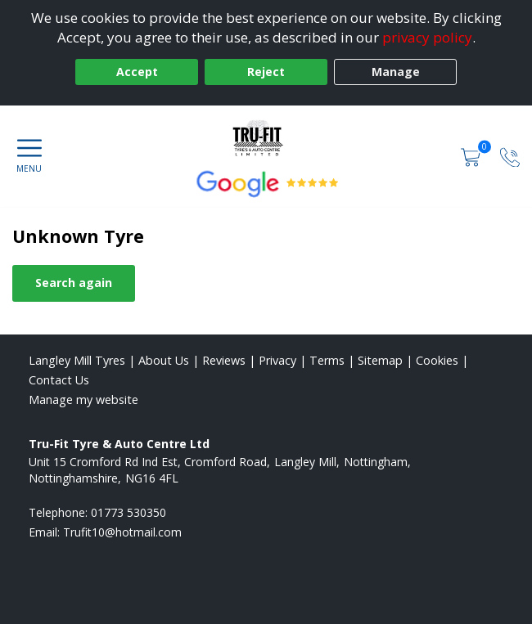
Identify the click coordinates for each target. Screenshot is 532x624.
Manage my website (83, 399)
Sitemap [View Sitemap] (380, 360)
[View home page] (266, 138)
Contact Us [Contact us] (59, 380)
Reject (266, 71)
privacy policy (427, 37)
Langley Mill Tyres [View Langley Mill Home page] (77, 360)
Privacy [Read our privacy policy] (277, 360)
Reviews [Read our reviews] (224, 360)
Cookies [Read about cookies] (437, 360)
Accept (137, 71)
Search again (73, 282)
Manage (396, 71)
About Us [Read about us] (163, 360)
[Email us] (122, 532)
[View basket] (472, 156)
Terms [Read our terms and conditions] (327, 360)
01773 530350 (128, 512)
